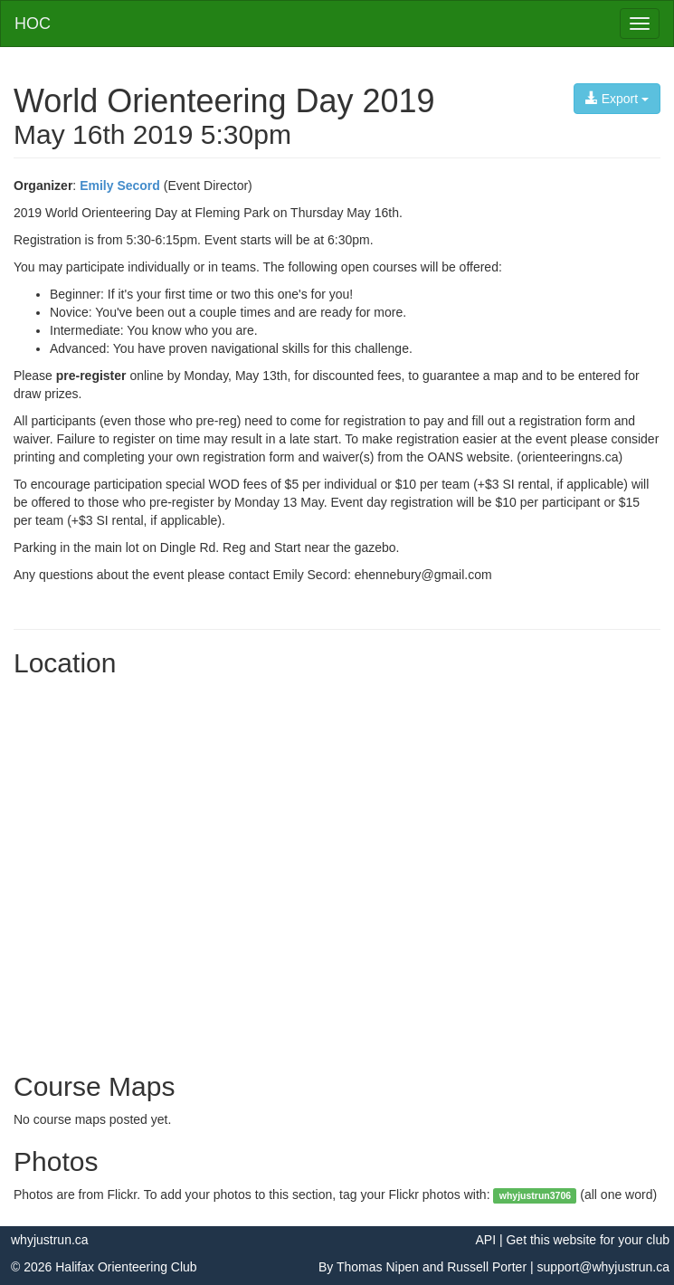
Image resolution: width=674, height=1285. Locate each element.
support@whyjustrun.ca (602, 1267)
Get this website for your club (587, 1240)
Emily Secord (120, 185)
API (485, 1240)
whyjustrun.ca (50, 1240)
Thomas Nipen (378, 1267)
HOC (32, 23)
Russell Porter (487, 1267)
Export (617, 98)
